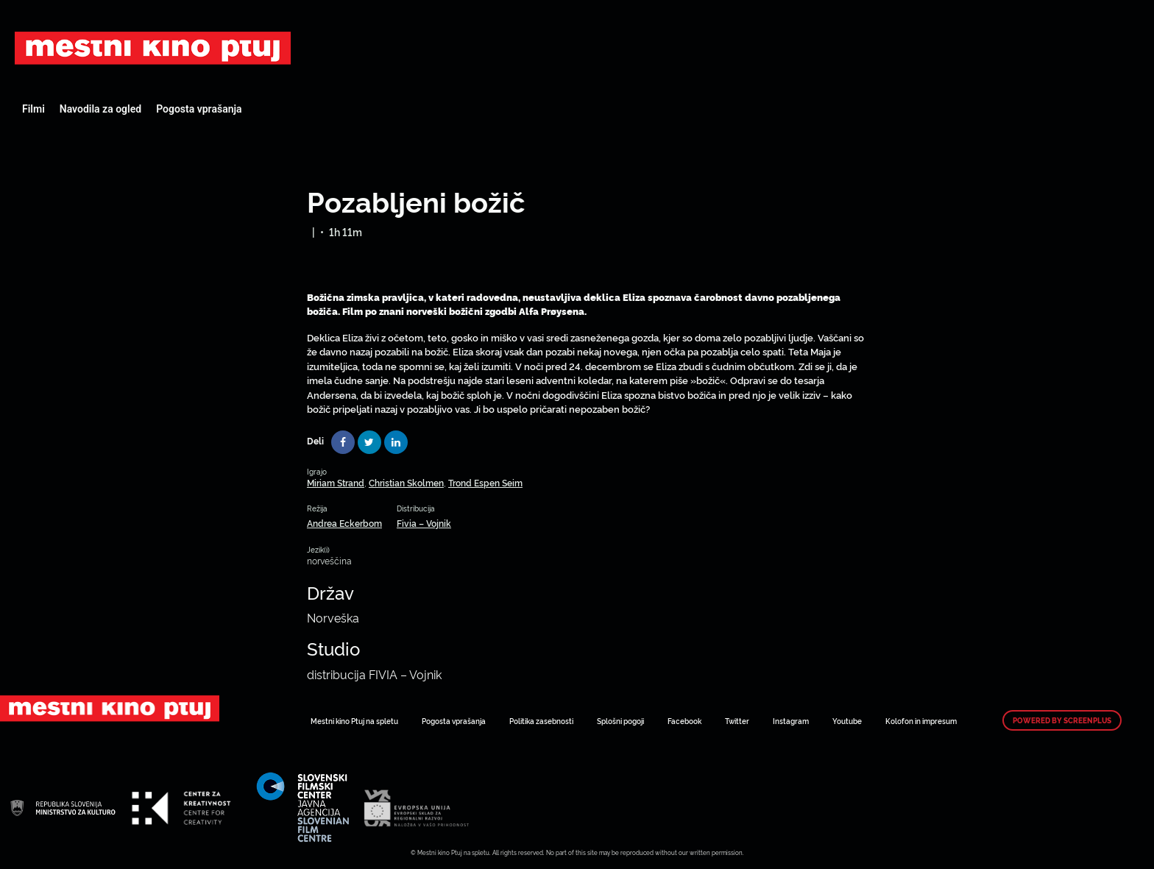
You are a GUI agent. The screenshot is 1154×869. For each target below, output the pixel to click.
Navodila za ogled (100, 109)
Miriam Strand (335, 482)
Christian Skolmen (406, 482)
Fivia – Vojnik (424, 523)
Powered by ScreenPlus (1062, 720)
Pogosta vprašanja (198, 109)
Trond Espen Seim (485, 482)
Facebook (684, 721)
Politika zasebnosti (541, 721)
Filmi (33, 109)
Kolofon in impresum (921, 721)
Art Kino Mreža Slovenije (153, 47)
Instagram (791, 721)
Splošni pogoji (620, 721)
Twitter (737, 721)
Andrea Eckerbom (344, 523)
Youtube (847, 721)
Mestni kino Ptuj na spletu (354, 721)
